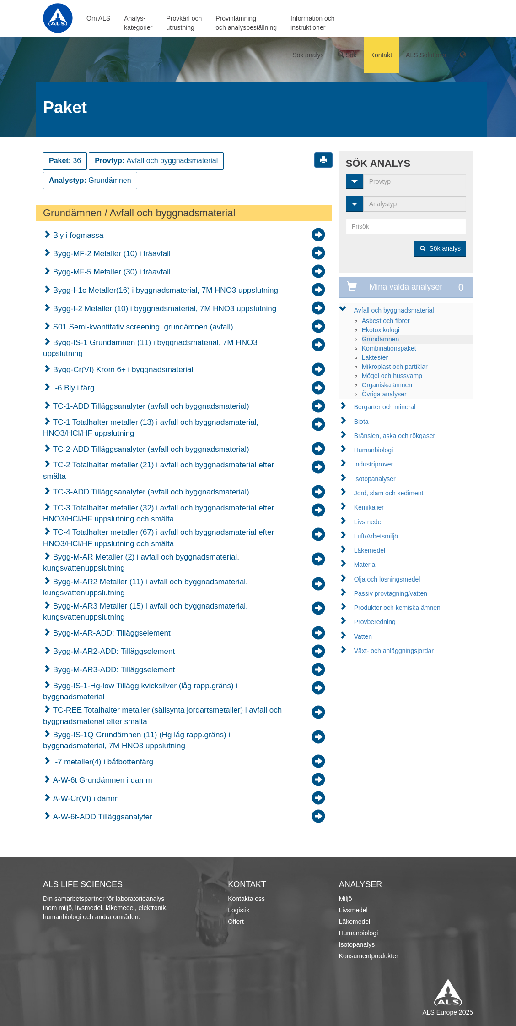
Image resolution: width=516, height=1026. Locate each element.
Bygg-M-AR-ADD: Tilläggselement (111, 633)
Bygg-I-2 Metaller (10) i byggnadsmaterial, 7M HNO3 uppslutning (163, 308)
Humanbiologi (373, 450)
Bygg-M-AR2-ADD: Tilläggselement (113, 651)
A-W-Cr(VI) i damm (85, 798)
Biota (361, 421)
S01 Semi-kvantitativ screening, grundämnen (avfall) (142, 327)
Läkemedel (370, 550)
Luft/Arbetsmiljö (376, 536)
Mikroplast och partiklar (395, 366)
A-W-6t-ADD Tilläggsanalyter (101, 816)
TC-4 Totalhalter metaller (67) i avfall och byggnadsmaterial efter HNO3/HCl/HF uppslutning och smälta (158, 538)
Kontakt (381, 55)
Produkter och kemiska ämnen (397, 607)
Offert (236, 921)
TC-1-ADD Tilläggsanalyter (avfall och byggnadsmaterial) (150, 406)
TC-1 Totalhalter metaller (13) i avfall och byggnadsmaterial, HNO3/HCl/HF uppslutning (150, 428)
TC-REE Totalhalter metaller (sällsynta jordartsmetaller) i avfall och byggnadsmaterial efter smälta (162, 715)
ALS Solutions (426, 55)
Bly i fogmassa (77, 235)
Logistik (238, 910)
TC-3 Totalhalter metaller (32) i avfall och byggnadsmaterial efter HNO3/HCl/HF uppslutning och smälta (158, 513)
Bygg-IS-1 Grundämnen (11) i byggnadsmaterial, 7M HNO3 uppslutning (150, 348)
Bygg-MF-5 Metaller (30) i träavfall (111, 272)
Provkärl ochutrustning (184, 23)
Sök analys (307, 55)
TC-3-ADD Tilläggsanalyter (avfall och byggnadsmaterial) (150, 492)
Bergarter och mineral (385, 407)
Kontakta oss (246, 898)
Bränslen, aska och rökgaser (394, 435)
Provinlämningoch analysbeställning (246, 23)
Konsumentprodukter (368, 956)
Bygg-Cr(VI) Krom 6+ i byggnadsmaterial (122, 369)
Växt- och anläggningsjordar (394, 650)
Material (365, 564)
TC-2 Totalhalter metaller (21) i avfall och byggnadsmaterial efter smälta (158, 470)
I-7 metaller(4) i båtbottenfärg (102, 761)
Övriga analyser (384, 394)
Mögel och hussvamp (392, 375)
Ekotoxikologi (381, 330)
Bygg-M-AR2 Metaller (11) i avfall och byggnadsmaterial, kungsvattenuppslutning (145, 587)
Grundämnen (380, 339)
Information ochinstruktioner (312, 23)
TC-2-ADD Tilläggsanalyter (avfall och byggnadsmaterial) (150, 449)
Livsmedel (368, 522)
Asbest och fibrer (386, 320)
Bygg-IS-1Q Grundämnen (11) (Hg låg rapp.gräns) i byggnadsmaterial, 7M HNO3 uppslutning (136, 740)
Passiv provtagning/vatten (390, 593)
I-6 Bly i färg (72, 388)
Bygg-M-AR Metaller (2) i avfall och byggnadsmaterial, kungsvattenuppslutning (141, 562)
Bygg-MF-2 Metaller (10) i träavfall (111, 253)
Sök (347, 55)
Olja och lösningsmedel (387, 579)
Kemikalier (369, 507)
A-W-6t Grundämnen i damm (101, 780)
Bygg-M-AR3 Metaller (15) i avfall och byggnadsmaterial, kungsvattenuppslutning (145, 611)
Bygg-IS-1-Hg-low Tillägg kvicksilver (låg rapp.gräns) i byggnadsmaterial (140, 691)
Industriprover (373, 464)
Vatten (363, 636)
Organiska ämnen (387, 385)
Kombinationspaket (389, 348)
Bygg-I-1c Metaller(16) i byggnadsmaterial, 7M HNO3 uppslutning (164, 290)
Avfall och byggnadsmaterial (394, 310)
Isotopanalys (357, 944)
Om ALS (98, 18)
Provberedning (375, 621)
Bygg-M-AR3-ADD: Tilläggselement (113, 669)
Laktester (375, 357)
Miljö (345, 898)
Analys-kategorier (138, 23)
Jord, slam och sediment (389, 493)
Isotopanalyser (375, 479)
